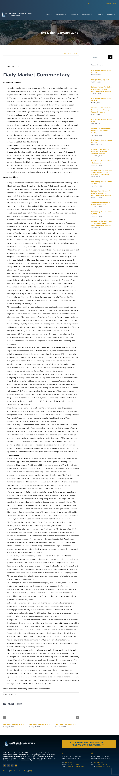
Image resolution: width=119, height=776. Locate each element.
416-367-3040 (69, 762)
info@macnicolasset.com (75, 766)
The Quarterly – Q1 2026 (100, 80)
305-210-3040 (98, 762)
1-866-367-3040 (73, 764)
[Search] (110, 57)
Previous (67, 54)
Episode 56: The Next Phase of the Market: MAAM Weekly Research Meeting (101, 223)
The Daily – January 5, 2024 (65, 725)
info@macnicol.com (103, 766)
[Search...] (99, 57)
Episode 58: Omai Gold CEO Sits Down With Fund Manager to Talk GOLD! (101, 172)
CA (89, 4)
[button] (4, 717)
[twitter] (4, 765)
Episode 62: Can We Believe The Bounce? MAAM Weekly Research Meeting (101, 89)
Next (75, 54)
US (92, 4)
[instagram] (8, 765)
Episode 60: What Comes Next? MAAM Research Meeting (100, 131)
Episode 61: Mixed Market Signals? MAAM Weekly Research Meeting (100, 110)
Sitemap (6, 771)
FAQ (30, 771)
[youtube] (16, 765)
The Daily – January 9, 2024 (13, 725)
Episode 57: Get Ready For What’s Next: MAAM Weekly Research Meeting (101, 193)
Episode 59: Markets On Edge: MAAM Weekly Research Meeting (100, 151)
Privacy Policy (23, 771)
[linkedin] (12, 765)
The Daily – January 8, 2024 (39, 725)
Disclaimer (14, 771)
